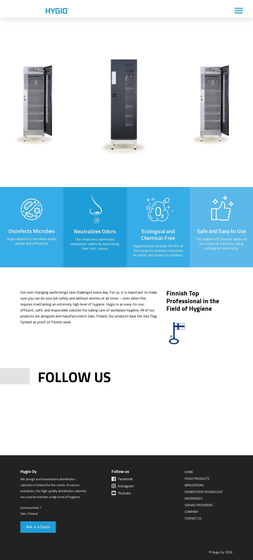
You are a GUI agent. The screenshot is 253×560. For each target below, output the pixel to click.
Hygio (57, 11)
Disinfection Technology (204, 491)
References (193, 498)
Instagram (123, 486)
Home (189, 471)
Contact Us (193, 518)
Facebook (122, 479)
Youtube (121, 493)
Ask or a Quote (38, 527)
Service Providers (199, 505)
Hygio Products (197, 478)
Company (191, 511)
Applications (194, 485)
